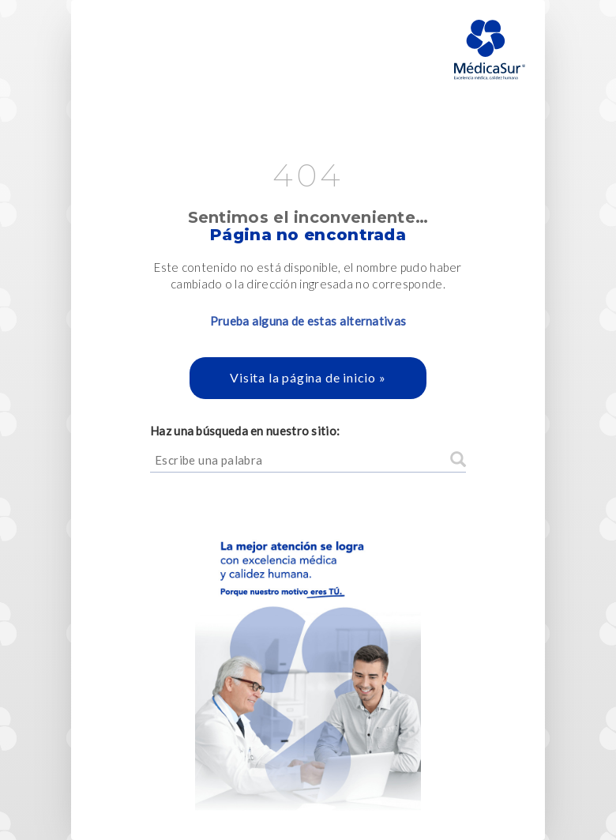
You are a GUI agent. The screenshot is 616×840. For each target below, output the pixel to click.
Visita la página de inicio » (307, 377)
